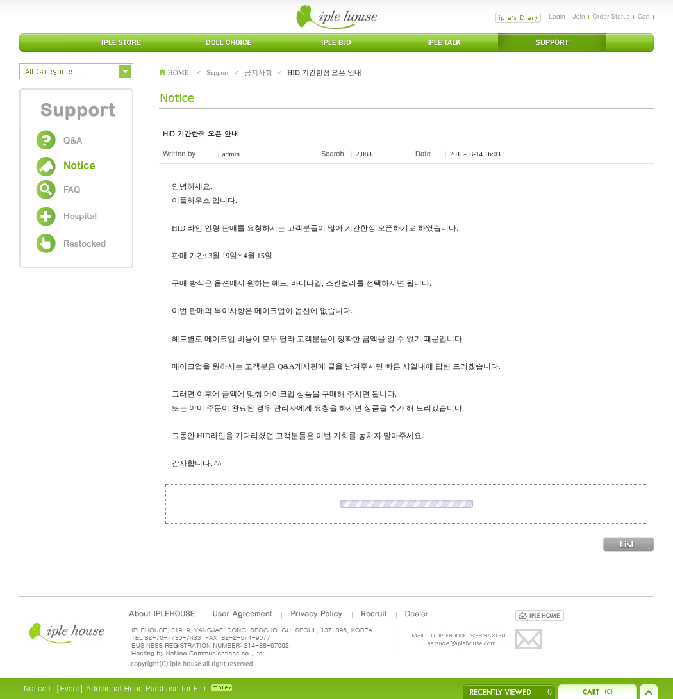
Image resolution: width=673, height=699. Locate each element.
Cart (644, 16)
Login (557, 16)
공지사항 (258, 72)
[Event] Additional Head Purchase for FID (130, 687)
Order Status (611, 16)
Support (217, 72)
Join (579, 16)
